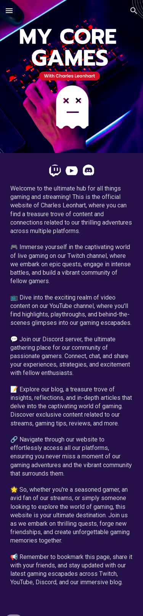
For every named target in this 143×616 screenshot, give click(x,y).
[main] (71, 393)
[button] (9, 10)
